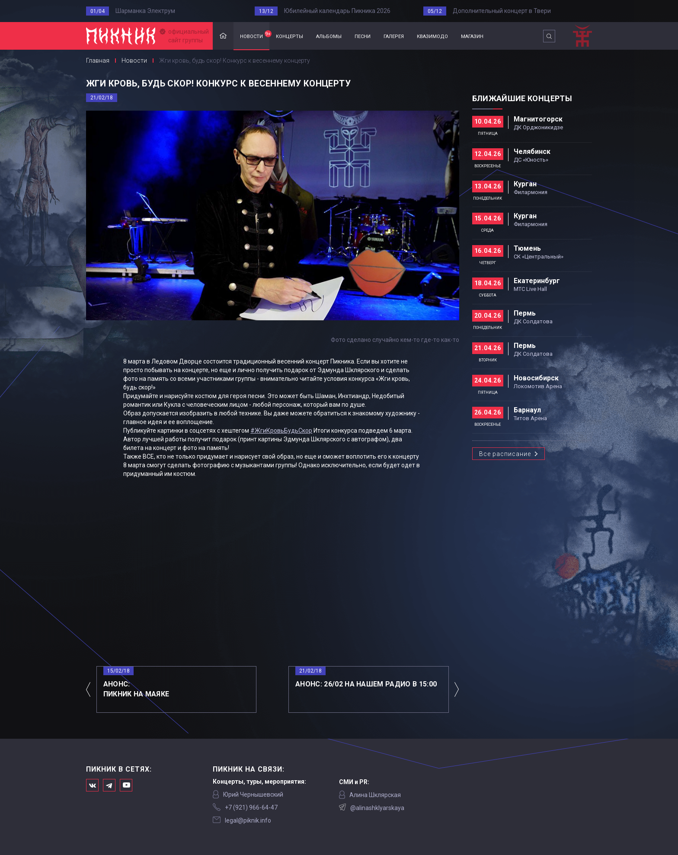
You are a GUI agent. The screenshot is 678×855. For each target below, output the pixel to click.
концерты (289, 36)
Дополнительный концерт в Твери (502, 10)
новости (254, 35)
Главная (223, 36)
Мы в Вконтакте (92, 785)
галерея (394, 36)
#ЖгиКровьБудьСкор (281, 430)
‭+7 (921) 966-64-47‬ (251, 807)
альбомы (329, 36)
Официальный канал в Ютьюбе (126, 785)
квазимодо (432, 36)
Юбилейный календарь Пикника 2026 (337, 10)
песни (363, 36)
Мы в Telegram (109, 785)
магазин (472, 36)
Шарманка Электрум (145, 10)
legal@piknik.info (248, 820)
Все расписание (505, 453)
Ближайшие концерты (522, 98)
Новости (134, 60)
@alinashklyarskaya (377, 807)
